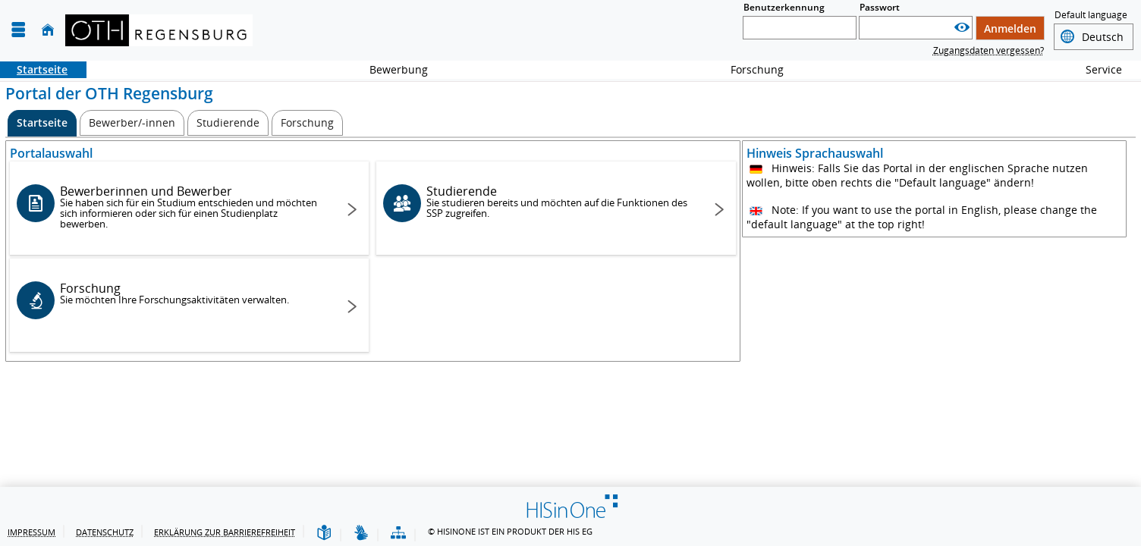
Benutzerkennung (784, 7)
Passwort (880, 7)
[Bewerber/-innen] (132, 123)
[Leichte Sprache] (324, 533)
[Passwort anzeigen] (962, 27)
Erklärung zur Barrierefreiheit (224, 532)
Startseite (34, 69)
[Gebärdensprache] (361, 533)
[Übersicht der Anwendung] (398, 533)
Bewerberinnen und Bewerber (192, 207)
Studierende (558, 201)
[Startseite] (47, 30)
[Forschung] (307, 123)
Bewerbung (390, 69)
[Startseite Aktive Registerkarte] (42, 123)
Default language (1091, 16)
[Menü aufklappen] (18, 30)
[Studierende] (228, 123)
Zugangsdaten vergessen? (988, 50)
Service (1095, 69)
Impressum (31, 532)
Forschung (749, 69)
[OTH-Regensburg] (158, 30)
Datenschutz (105, 532)
